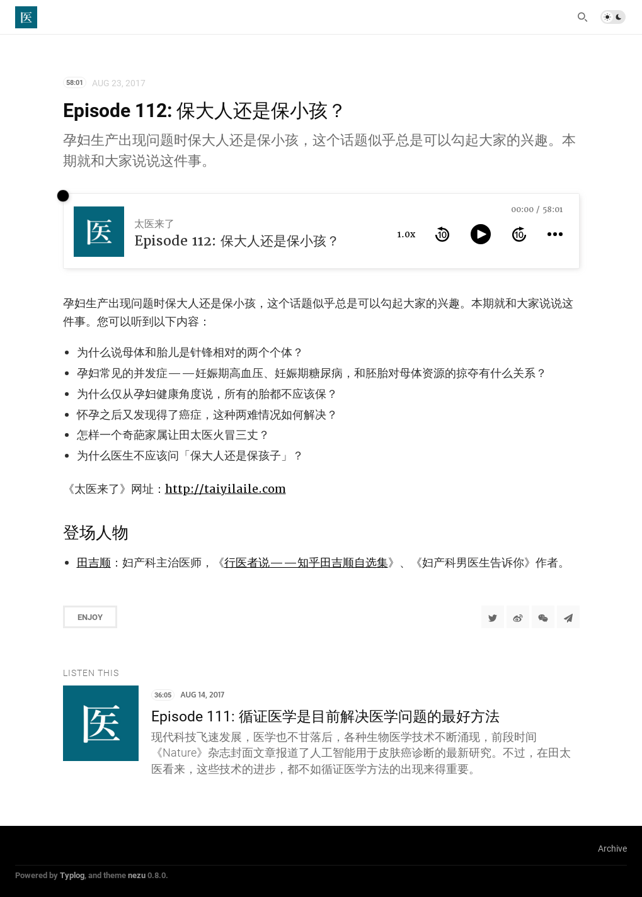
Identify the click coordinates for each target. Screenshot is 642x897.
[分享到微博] (518, 617)
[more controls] (555, 234)
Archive (612, 848)
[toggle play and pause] (480, 234)
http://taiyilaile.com (225, 489)
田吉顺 (94, 562)
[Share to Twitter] (492, 617)
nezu (137, 875)
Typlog (72, 875)
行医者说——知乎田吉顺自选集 (306, 562)
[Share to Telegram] (568, 617)
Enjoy (90, 617)
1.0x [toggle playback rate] (406, 234)
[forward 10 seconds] (519, 234)
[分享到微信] (543, 617)
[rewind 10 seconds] (442, 234)
